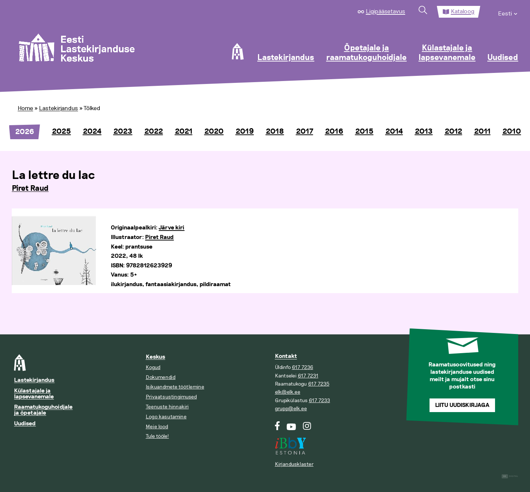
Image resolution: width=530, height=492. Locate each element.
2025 (61, 131)
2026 (24, 131)
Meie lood (157, 427)
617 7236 (302, 367)
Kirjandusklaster (294, 464)
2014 (394, 131)
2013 (424, 131)
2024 (92, 131)
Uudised (502, 58)
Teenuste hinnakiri (167, 407)
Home (25, 108)
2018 (275, 131)
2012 (453, 131)
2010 (511, 131)
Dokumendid (161, 377)
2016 (334, 131)
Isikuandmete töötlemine (175, 387)
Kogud (153, 367)
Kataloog (462, 11)
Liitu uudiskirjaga (462, 405)
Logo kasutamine (166, 417)
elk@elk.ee (287, 392)
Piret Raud (30, 188)
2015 (364, 131)
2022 (153, 131)
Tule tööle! (157, 436)
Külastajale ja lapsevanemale (447, 53)
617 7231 (308, 376)
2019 (245, 131)
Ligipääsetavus (385, 11)
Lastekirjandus (285, 58)
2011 (482, 131)
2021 (183, 131)
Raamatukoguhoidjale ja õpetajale (43, 410)
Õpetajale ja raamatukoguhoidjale (366, 53)
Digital (510, 476)
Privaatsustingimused (171, 397)
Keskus (155, 357)
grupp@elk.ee (291, 408)
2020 (214, 131)
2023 (122, 131)
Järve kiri (171, 228)
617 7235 (318, 384)
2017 (304, 131)
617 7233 (319, 400)
